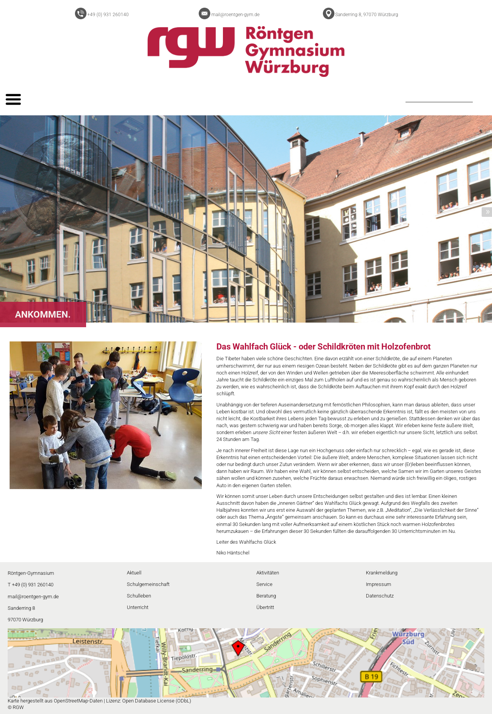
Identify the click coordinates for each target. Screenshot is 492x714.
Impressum (378, 584)
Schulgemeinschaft (148, 584)
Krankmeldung (381, 573)
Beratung (266, 596)
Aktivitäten (267, 573)
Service (264, 584)
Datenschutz (380, 596)
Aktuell (134, 573)
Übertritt (265, 607)
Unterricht (137, 607)
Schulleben (139, 596)
